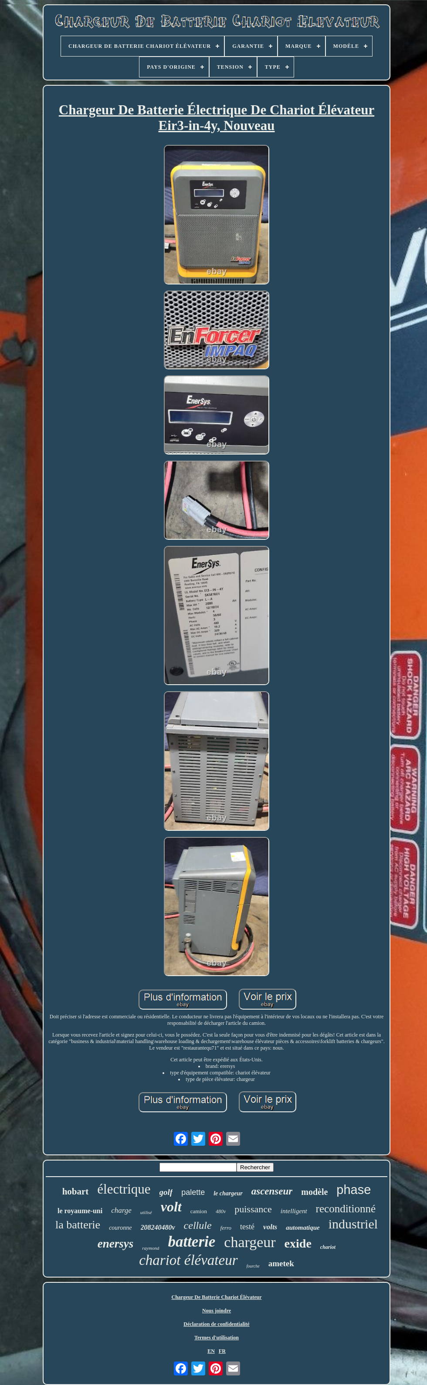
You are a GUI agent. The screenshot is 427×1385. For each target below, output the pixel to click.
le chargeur (228, 1193)
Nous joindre (216, 1311)
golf (166, 1192)
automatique (303, 1227)
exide (298, 1243)
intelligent (294, 1211)
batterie (191, 1241)
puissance (253, 1209)
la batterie (77, 1224)
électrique (123, 1189)
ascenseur (272, 1191)
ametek (281, 1263)
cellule (198, 1225)
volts (270, 1227)
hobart (75, 1191)
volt (171, 1206)
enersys (116, 1243)
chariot (328, 1247)
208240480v (158, 1227)
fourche (253, 1266)
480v (221, 1211)
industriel (353, 1224)
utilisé (146, 1212)
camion (198, 1211)
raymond (150, 1248)
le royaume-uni (80, 1210)
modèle (314, 1192)
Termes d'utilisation (216, 1338)
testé (247, 1226)
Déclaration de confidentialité (216, 1324)
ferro (226, 1227)
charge (121, 1210)
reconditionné (346, 1208)
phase (353, 1190)
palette (193, 1192)
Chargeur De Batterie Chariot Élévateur (216, 1297)
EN (211, 1351)
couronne (120, 1227)
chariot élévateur (188, 1260)
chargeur (249, 1242)
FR (222, 1351)
